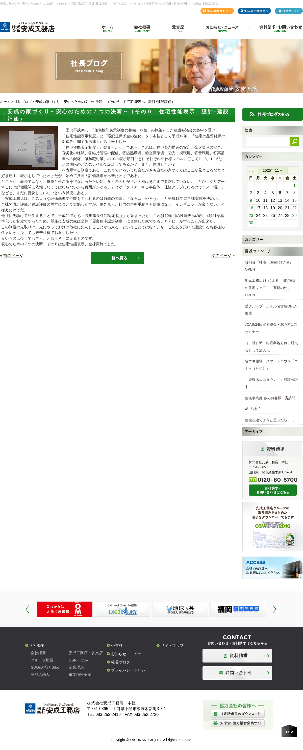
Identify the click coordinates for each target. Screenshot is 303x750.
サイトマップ (172, 645)
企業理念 (76, 667)
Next (274, 609)
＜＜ (251, 171)
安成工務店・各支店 (86, 653)
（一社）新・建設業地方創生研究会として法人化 (271, 346)
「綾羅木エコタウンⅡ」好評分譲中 (271, 383)
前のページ (13, 255)
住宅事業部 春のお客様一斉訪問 (270, 398)
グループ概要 (42, 660)
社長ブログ (23, 102)
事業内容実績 (80, 674)
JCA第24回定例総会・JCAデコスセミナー (271, 328)
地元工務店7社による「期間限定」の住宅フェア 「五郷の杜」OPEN (272, 287)
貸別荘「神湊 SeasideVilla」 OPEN (270, 266)
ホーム (5, 102)
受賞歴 (116, 645)
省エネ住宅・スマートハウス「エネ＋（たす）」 (271, 364)
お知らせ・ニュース (128, 654)
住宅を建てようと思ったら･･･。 (270, 420)
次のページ (221, 255)
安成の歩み (40, 674)
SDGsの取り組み (45, 667)
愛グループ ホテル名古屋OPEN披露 (271, 310)
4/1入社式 (252, 409)
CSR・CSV (78, 660)
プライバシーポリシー (130, 670)
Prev (27, 609)
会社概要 (37, 645)
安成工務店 (14, 198)
